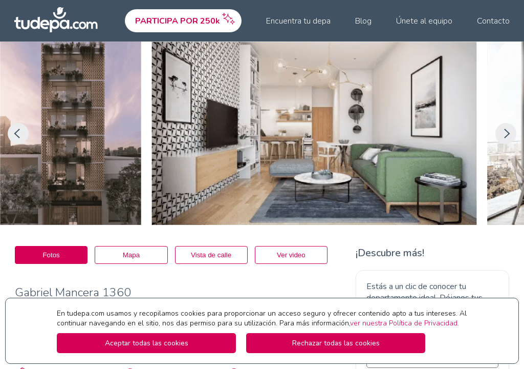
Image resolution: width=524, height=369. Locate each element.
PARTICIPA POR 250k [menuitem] (185, 18)
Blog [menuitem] (363, 21)
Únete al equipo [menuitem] (424, 21)
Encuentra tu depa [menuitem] (298, 21)
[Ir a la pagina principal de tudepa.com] (60, 20)
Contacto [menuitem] (493, 21)
